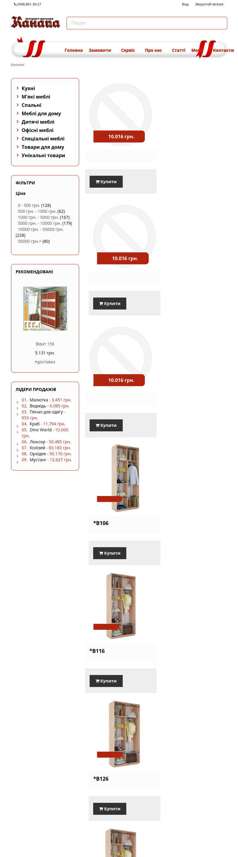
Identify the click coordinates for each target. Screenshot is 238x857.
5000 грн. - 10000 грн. (39, 223)
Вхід (185, 4)
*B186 (170, 758)
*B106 (170, 270)
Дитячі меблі (38, 122)
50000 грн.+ (30, 241)
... (203, 813)
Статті (178, 50)
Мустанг (38, 459)
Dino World (41, 430)
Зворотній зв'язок (209, 4)
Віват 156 (45, 344)
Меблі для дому (41, 113)
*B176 (97, 758)
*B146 (170, 514)
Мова (199, 50)
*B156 (97, 636)
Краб (34, 424)
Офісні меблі (38, 130)
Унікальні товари (43, 155)
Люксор (37, 442)
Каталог (18, 64)
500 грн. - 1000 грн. (37, 211)
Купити (106, 176)
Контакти (223, 50)
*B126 (170, 392)
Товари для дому (43, 147)
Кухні (28, 88)
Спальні (32, 105)
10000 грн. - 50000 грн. (41, 229)
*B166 (170, 636)
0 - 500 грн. (29, 205)
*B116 (97, 392)
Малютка (39, 400)
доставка (46, 362)
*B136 (97, 514)
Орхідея (38, 453)
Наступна (216, 813)
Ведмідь (38, 406)
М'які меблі (36, 96)
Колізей (37, 448)
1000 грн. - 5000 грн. (38, 217)
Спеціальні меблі (43, 138)
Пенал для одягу (46, 412)
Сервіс (130, 50)
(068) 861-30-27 (27, 4)
